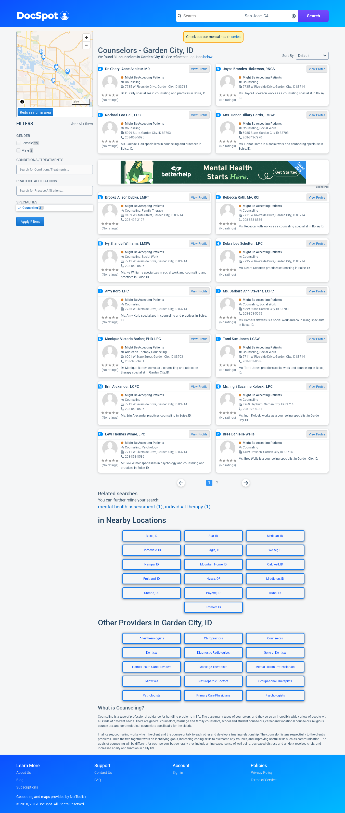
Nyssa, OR (213, 578)
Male (24, 150)
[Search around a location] (267, 16)
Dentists (151, 652)
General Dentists (275, 652)
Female (27, 143)
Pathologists (151, 695)
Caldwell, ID (275, 564)
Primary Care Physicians (213, 695)
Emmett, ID (213, 607)
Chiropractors (213, 638)
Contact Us (103, 772)
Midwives (151, 681)
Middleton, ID (275, 578)
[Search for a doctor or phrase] (206, 16)
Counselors (275, 638)
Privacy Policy (262, 772)
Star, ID (213, 536)
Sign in (178, 772)
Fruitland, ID (151, 578)
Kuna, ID (275, 593)
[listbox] (54, 207)
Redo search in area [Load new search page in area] (35, 112)
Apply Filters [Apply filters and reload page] (30, 222)
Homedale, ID (152, 550)
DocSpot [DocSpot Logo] (41, 15)
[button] (312, 56)
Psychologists (275, 695)
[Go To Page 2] (217, 483)
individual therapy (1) (188, 507)
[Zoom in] (86, 37)
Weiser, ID (275, 550)
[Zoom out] (86, 45)
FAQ (97, 780)
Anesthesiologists (151, 638)
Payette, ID (213, 593)
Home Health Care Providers (151, 667)
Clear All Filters (81, 124)
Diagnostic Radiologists (213, 652)
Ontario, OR (151, 593)
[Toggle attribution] (22, 102)
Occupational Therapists (275, 681)
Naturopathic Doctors (213, 681)
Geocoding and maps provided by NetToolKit (51, 797)
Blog (19, 780)
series (235, 37)
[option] (57, 208)
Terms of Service (263, 780)
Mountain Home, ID (213, 564)
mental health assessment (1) (130, 507)
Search (313, 16)
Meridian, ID (275, 536)
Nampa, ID (151, 564)
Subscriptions (27, 787)
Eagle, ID (213, 550)
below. (208, 57)
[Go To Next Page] (246, 483)
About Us (23, 772)
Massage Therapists (213, 667)
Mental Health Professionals (275, 667)
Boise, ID (151, 536)
